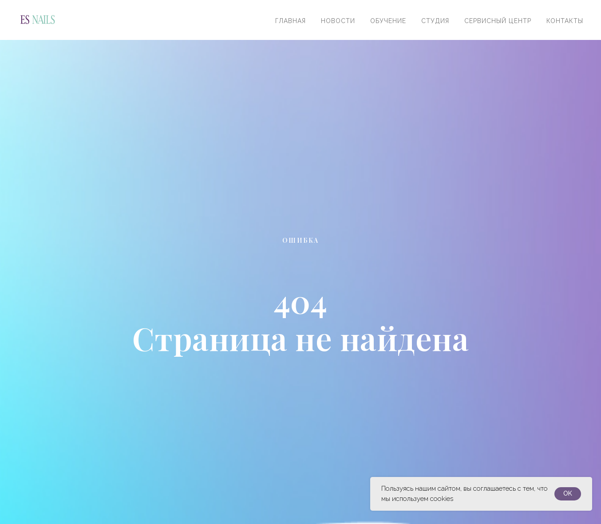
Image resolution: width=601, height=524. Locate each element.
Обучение (388, 20)
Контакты (564, 20)
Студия (435, 20)
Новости (338, 20)
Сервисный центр (497, 20)
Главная (290, 20)
